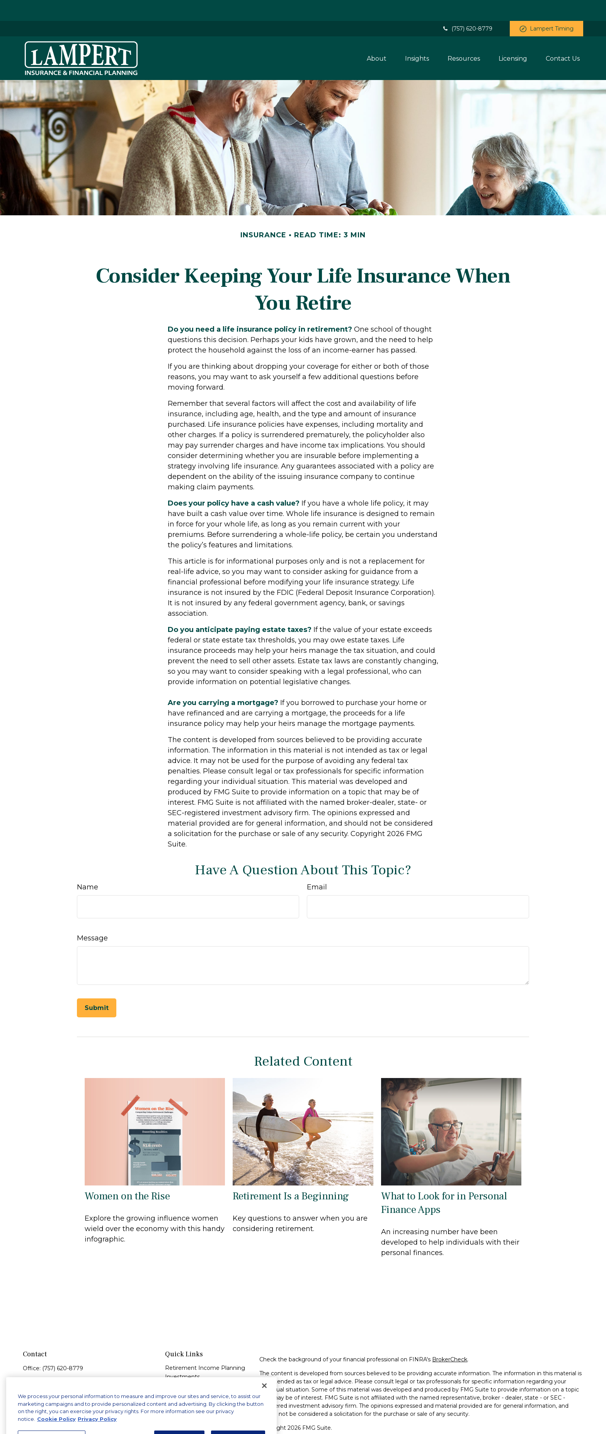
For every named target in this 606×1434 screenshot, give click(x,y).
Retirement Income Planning (205, 1347)
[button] (376, 37)
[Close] (264, 1403)
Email (317, 866)
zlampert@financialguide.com (63, 1391)
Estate (174, 1364)
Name (87, 866)
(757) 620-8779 (467, 7)
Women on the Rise (127, 1175)
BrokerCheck (449, 1338)
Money (174, 1391)
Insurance (178, 1373)
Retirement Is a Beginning (291, 1175)
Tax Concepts (183, 1382)
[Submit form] (96, 987)
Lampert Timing (546, 7)
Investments (182, 1355)
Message (92, 917)
